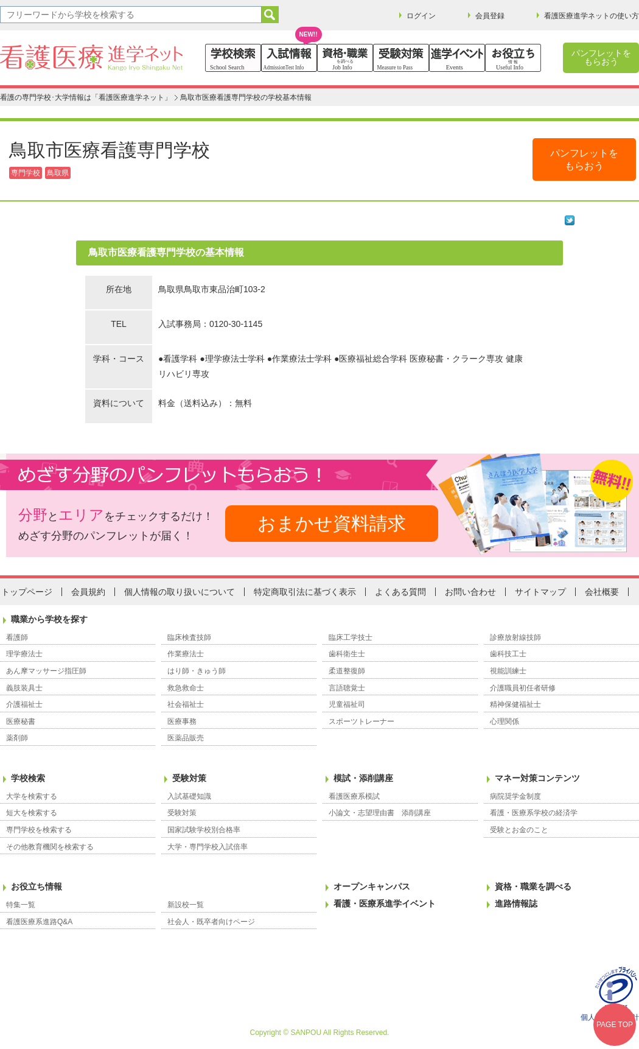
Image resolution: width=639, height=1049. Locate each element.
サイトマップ (540, 592)
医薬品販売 (185, 738)
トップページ (26, 592)
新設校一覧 (185, 904)
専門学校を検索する (39, 830)
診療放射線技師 (515, 637)
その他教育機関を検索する (50, 847)
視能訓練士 (508, 671)
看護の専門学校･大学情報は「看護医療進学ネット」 (86, 97)
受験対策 (189, 778)
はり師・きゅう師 (196, 671)
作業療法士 (185, 654)
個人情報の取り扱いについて (179, 592)
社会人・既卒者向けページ (211, 921)
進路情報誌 (516, 903)
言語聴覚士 (347, 688)
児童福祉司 (347, 704)
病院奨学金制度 (515, 796)
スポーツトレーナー (361, 721)
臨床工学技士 (350, 637)
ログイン (421, 15)
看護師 (17, 637)
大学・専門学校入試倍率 (207, 847)
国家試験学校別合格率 (203, 830)
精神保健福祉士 (515, 704)
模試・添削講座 (363, 778)
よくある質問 (400, 592)
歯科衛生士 (347, 654)
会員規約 (88, 592)
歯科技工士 (508, 654)
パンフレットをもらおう (601, 57)
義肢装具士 (24, 688)
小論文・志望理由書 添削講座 (380, 813)
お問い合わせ (470, 592)
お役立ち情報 (36, 886)
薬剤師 (17, 738)
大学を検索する (31, 796)
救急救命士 (185, 688)
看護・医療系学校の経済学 (534, 813)
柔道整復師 (347, 671)
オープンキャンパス (371, 886)
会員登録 (490, 15)
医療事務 (182, 721)
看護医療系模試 (354, 796)
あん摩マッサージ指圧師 (46, 671)
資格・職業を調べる (533, 886)
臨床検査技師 (189, 637)
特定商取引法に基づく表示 (305, 592)
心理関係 (504, 721)
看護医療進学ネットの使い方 (591, 15)
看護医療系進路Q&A (39, 921)
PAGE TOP (614, 1024)
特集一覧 (20, 904)
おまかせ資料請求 (331, 523)
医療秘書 (20, 721)
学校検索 (28, 778)
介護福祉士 (24, 704)
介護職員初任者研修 (523, 688)
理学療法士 (24, 654)
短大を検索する (31, 813)
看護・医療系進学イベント (384, 903)
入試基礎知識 (189, 796)
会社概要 (602, 592)
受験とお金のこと (519, 830)
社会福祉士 (185, 704)
